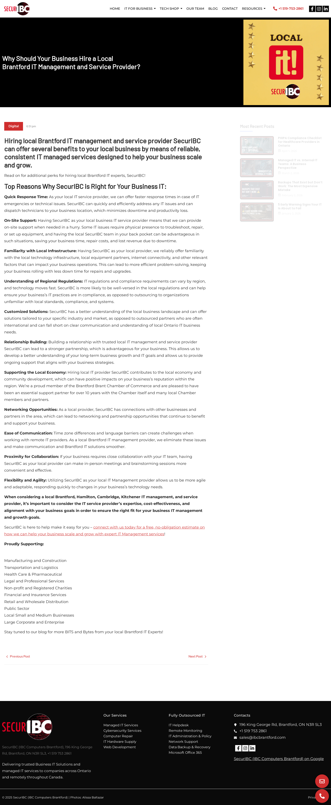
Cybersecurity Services (122, 731)
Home (115, 9)
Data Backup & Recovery (189, 747)
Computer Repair (118, 736)
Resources (252, 9)
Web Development (119, 747)
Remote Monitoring (185, 731)
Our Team (195, 9)
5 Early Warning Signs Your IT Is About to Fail (300, 206)
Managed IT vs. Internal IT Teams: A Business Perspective (297, 164)
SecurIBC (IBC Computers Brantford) (268, 758)
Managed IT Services (120, 725)
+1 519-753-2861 (291, 9)
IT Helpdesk (179, 725)
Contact (230, 9)
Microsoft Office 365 (185, 753)
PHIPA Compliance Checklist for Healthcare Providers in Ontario (300, 142)
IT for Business (138, 9)
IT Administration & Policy (190, 736)
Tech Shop (169, 9)
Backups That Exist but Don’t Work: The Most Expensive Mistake (300, 186)
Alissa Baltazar (93, 797)
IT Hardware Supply (119, 742)
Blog (213, 9)
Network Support (183, 742)
